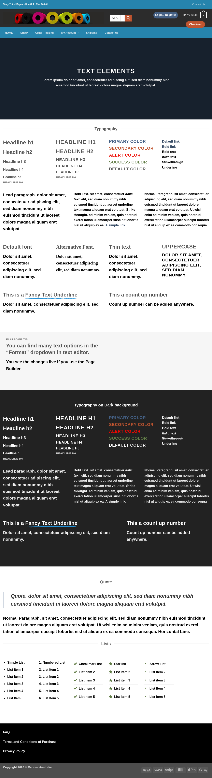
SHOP (24, 32)
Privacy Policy (14, 751)
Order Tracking (44, 32)
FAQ (6, 732)
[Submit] (128, 18)
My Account (70, 33)
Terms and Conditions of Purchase (30, 742)
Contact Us (198, 4)
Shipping (91, 32)
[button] (165, 15)
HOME (9, 32)
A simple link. (115, 225)
